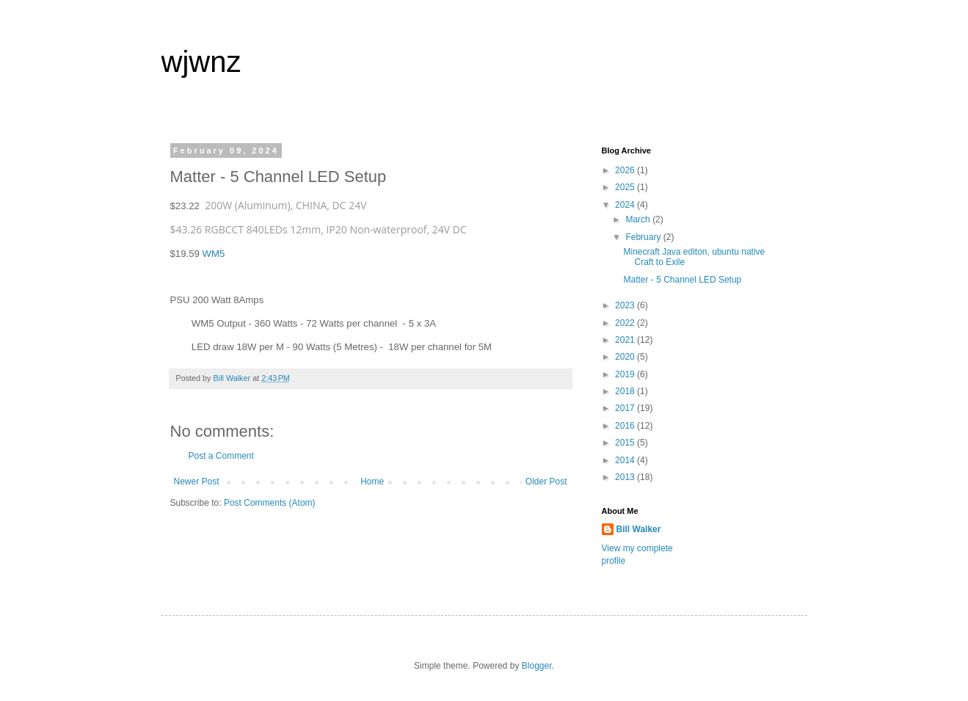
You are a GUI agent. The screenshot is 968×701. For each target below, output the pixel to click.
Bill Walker (638, 529)
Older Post (546, 481)
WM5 (214, 253)
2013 (626, 477)
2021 (626, 340)
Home (372, 481)
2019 (626, 374)
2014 (626, 460)
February (644, 237)
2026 (626, 170)
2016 (626, 426)
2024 (626, 205)
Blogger (537, 666)
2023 (626, 305)
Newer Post (196, 481)
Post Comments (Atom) (270, 503)
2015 (626, 442)
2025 (626, 187)
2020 (626, 357)
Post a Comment (221, 456)
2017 (626, 408)
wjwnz (201, 62)
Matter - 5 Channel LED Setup (682, 280)
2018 (626, 391)
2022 (626, 323)
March (638, 219)
